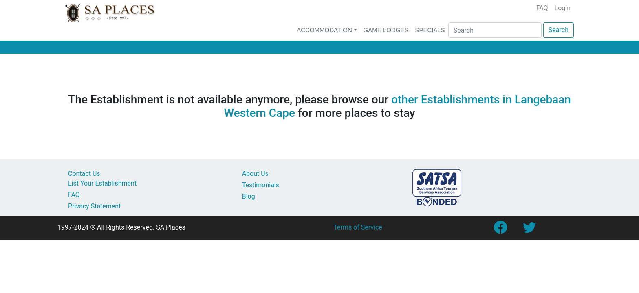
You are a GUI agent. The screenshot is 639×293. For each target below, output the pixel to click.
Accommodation (324, 29)
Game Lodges (386, 29)
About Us (255, 173)
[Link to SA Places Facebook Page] (500, 230)
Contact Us (84, 173)
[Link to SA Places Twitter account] (529, 230)
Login (563, 8)
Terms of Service (357, 227)
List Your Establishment (102, 183)
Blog (248, 196)
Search (558, 30)
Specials (430, 29)
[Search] (495, 30)
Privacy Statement (94, 206)
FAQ (542, 8)
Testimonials (260, 185)
